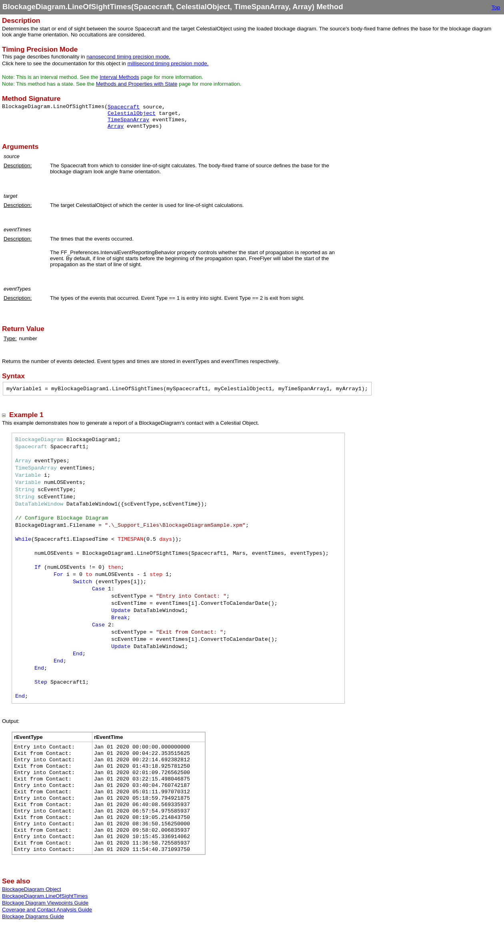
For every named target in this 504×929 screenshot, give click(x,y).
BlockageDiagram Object (31, 889)
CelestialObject (132, 113)
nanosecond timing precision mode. (128, 57)
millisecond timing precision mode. (167, 63)
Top (496, 7)
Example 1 (26, 415)
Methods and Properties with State (137, 84)
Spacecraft (124, 107)
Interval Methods (119, 77)
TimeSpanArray (128, 120)
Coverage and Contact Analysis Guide (47, 910)
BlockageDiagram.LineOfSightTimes (45, 896)
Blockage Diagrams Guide (33, 916)
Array (116, 126)
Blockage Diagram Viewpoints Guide (45, 903)
